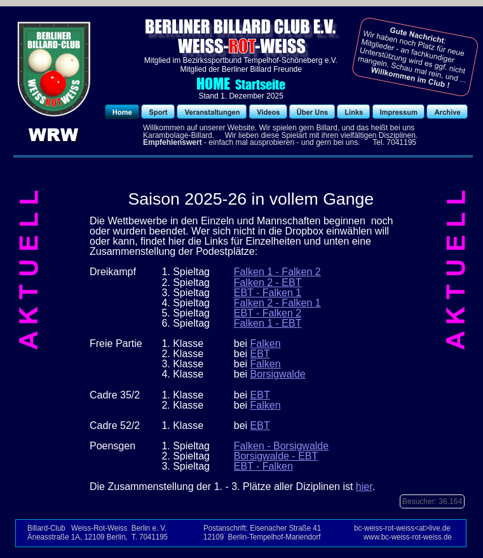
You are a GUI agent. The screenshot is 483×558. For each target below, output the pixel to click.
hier (364, 486)
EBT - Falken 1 (267, 292)
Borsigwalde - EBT (276, 456)
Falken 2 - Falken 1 (277, 302)
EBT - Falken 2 (267, 313)
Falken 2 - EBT (268, 282)
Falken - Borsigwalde (281, 445)
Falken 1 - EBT (268, 323)
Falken (265, 343)
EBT (260, 353)
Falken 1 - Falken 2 (277, 271)
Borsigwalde (278, 374)
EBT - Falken (263, 466)
